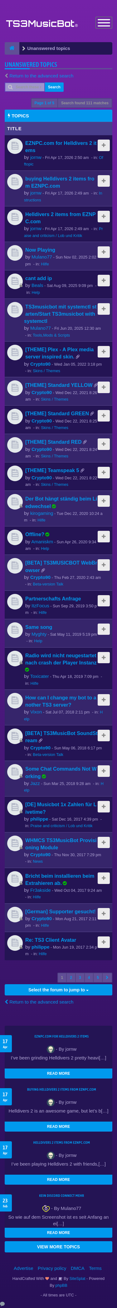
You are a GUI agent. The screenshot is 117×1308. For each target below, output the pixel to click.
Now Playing (40, 250)
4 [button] (89, 977)
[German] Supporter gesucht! (60, 911)
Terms (95, 1268)
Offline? (34, 534)
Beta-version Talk (48, 584)
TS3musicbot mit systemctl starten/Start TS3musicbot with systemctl (60, 314)
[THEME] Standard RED (53, 442)
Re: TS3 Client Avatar (50, 940)
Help (36, 292)
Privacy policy (52, 1268)
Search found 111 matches (85, 103)
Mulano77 (42, 256)
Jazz (35, 783)
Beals (37, 285)
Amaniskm (42, 541)
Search (54, 87)
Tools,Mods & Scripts (51, 335)
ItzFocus (40, 605)
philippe (39, 819)
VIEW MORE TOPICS (58, 1246)
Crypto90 (40, 364)
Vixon (36, 711)
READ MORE (58, 1073)
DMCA (78, 1268)
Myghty (39, 634)
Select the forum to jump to (58, 989)
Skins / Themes (46, 370)
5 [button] (98, 977)
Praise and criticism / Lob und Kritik (62, 825)
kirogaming (41, 513)
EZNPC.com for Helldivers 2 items (62, 1036)
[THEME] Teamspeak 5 (52, 470)
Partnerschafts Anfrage (53, 598)
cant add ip (38, 278)
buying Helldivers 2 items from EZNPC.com (61, 1089)
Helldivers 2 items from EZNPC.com (61, 1142)
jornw (35, 157)
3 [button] (80, 977)
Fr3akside (40, 890)
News (38, 861)
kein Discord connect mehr (61, 1195)
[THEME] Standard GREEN (57, 413)
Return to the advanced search (41, 75)
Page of (44, 103)
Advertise (23, 1268)
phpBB (61, 1285)
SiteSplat (76, 1278)
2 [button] (71, 977)
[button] (107, 978)
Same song (38, 627)
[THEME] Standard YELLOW (59, 385)
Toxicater (39, 676)
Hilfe (45, 264)
